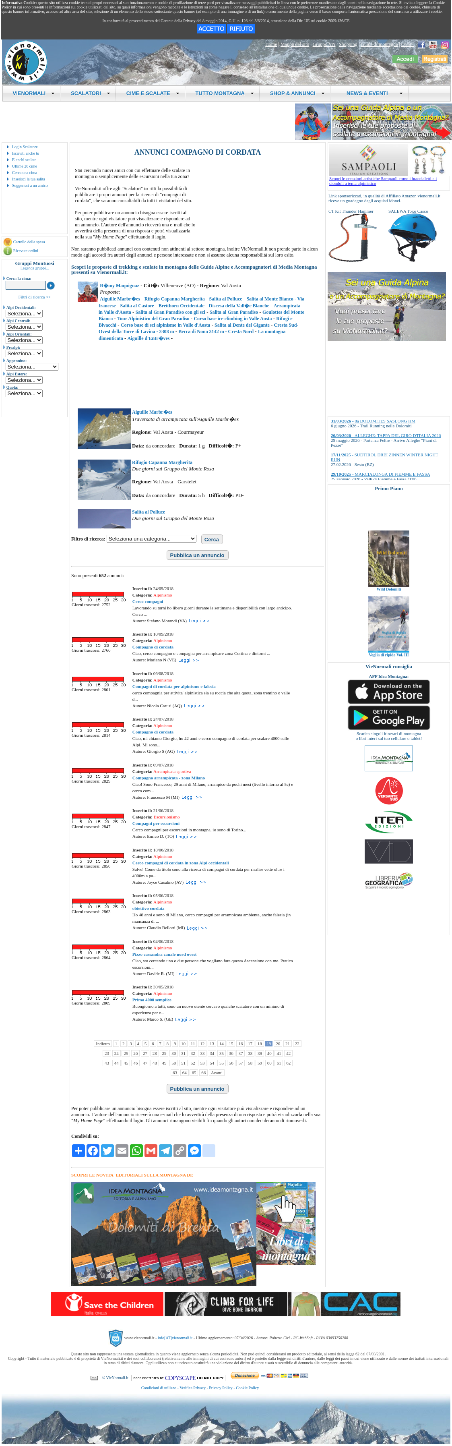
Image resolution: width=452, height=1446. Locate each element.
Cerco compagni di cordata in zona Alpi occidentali (180, 862)
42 (288, 1053)
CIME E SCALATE (153, 93)
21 (287, 1043)
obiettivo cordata (148, 908)
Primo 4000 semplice (151, 999)
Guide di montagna (379, 44)
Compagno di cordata (152, 646)
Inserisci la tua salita (28, 179)
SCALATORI (90, 93)
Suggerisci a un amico (30, 185)
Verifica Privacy (193, 1388)
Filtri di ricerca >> (34, 296)
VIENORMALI (34, 93)
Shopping (348, 44)
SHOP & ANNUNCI (297, 93)
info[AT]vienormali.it (175, 1337)
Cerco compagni (147, 601)
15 (231, 1043)
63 (175, 1072)
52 (193, 1063)
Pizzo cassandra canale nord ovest (164, 954)
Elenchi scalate (24, 159)
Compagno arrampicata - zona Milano (168, 777)
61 (279, 1063)
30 (173, 1053)
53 (202, 1063)
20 (278, 1043)
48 (155, 1063)
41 (279, 1053)
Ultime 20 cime (24, 166)
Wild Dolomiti (389, 601)
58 (250, 1063)
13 (212, 1043)
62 (288, 1063)
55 (221, 1063)
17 (250, 1043)
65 (194, 1072)
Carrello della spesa (29, 242)
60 (269, 1063)
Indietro (103, 1043)
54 (212, 1063)
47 (145, 1063)
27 (145, 1053)
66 (203, 1072)
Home (271, 44)
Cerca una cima (24, 172)
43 (107, 1063)
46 (135, 1063)
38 (250, 1053)
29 (164, 1053)
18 (260, 1043)
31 (183, 1053)
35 (221, 1053)
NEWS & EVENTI (372, 93)
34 (212, 1053)
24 (116, 1053)
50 (173, 1063)
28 (155, 1053)
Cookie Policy (247, 1388)
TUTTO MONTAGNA (225, 93)
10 (183, 1043)
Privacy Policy (221, 1388)
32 (193, 1053)
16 (240, 1043)
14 (221, 1043)
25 (126, 1053)
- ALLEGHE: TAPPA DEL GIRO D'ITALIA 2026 (386, 435)
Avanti (217, 1072)
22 (297, 1043)
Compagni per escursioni (156, 823)
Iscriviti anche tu (25, 153)
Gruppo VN (324, 44)
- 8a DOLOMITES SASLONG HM (373, 420)
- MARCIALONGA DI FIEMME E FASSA (380, 474)
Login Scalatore (25, 147)
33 (202, 1053)
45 (126, 1063)
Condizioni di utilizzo (158, 1388)
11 (193, 1043)
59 (260, 1063)
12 (202, 1043)
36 (231, 1053)
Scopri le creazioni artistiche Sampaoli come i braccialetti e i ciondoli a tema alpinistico (389, 179)
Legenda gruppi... (35, 268)
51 (183, 1063)
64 (184, 1072)
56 (231, 1063)
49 (164, 1063)
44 (116, 1063)
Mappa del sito (295, 44)
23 (107, 1053)
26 (135, 1053)
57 (240, 1063)
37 (240, 1053)
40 (269, 1053)
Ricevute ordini (25, 251)
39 (260, 1053)
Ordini (407, 44)
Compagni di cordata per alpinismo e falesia (174, 686)
